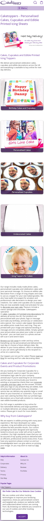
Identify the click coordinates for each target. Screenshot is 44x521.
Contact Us (24, 460)
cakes (5, 314)
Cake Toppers (5, 487)
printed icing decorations (30, 314)
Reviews (23, 467)
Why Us (23, 464)
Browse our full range (9, 340)
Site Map (3, 478)
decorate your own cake (13, 307)
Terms (2, 471)
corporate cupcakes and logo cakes (21, 383)
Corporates (4, 464)
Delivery (3, 467)
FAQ (1, 460)
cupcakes (12, 314)
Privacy (3, 475)
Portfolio (23, 471)
